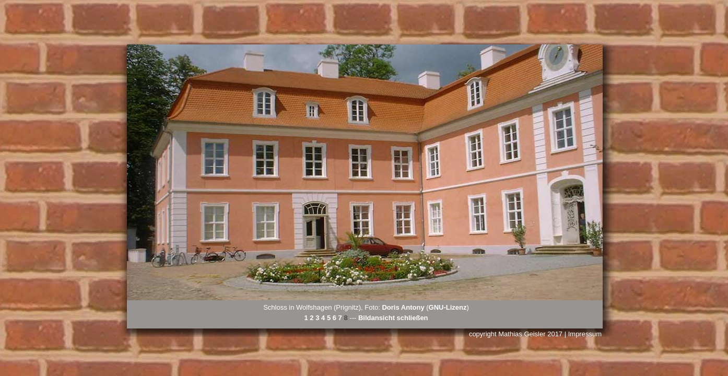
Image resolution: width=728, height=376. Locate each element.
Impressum (585, 334)
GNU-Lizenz (448, 307)
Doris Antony (403, 307)
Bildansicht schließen (393, 318)
